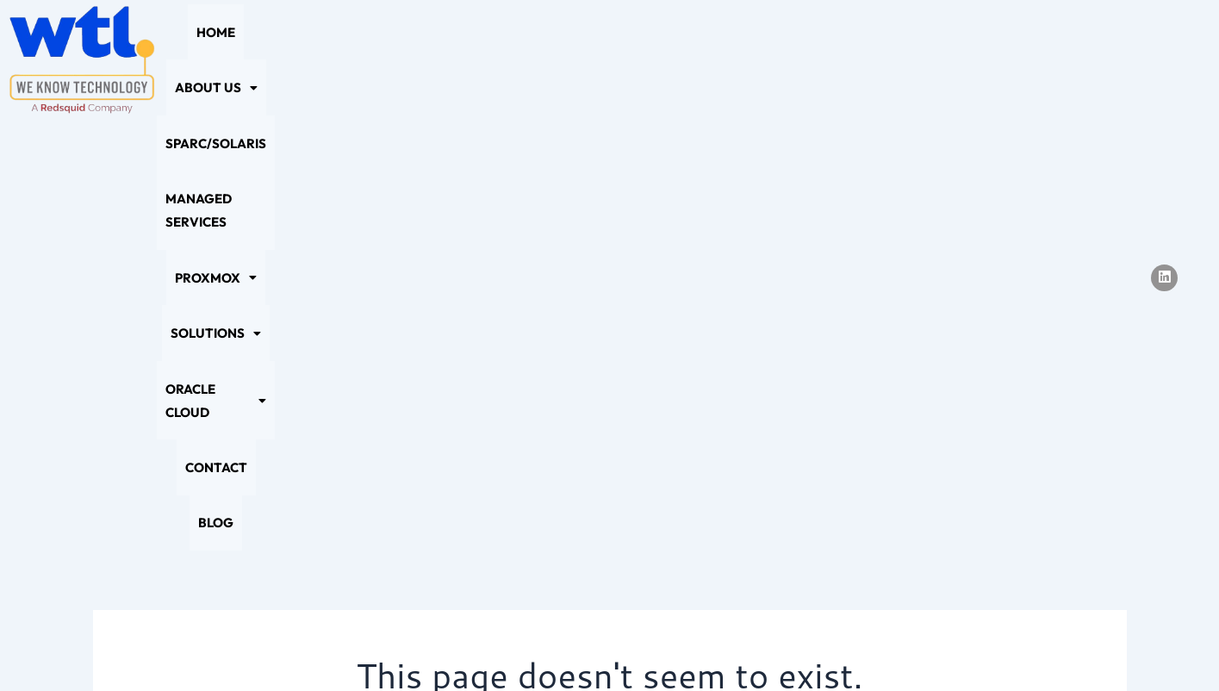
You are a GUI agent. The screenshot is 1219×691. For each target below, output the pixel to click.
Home (224, 60)
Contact (994, 60)
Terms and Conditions (762, 644)
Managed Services (544, 60)
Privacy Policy (434, 644)
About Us (302, 60)
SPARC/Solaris (411, 60)
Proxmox (667, 60)
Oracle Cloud (889, 60)
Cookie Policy (547, 644)
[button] (302, 60)
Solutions (770, 60)
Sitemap (642, 644)
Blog (1060, 60)
